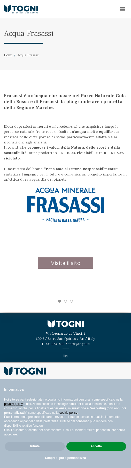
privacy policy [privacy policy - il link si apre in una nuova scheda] (13, 404)
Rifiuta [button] (35, 446)
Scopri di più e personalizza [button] (65, 458)
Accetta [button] (96, 446)
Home (8, 55)
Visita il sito (65, 263)
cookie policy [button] (68, 413)
